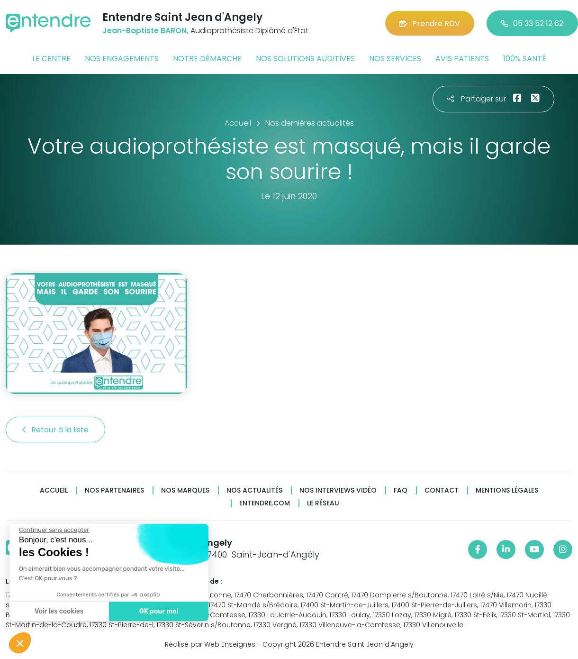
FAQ (400, 490)
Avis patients (462, 58)
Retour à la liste (55, 429)
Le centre (51, 58)
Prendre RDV (429, 23)
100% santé (524, 58)
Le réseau (323, 503)
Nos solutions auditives (305, 58)
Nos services (395, 58)
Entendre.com (264, 503)
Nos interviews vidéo (338, 490)
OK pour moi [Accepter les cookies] (157, 611)
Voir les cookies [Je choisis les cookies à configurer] (58, 611)
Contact (441, 490)
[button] (20, 643)
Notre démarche (207, 58)
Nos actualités (254, 490)
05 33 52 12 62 (532, 23)
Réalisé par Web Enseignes (210, 644)
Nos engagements (122, 58)
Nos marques (185, 490)
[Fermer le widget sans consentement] (53, 530)
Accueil (54, 490)
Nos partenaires (114, 490)
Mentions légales (507, 490)
